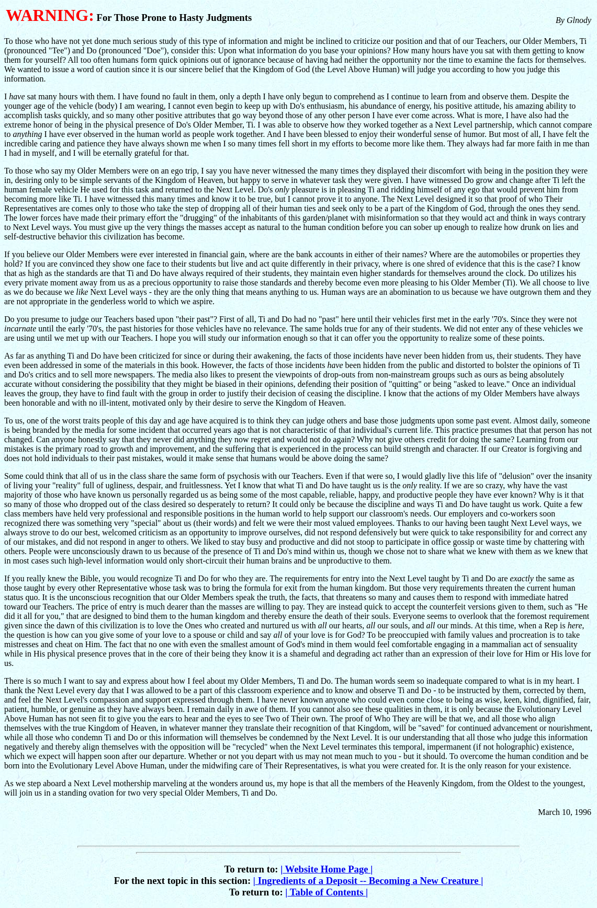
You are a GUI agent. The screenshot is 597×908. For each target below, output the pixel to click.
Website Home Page (326, 869)
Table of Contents (326, 892)
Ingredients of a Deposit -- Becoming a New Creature (368, 880)
